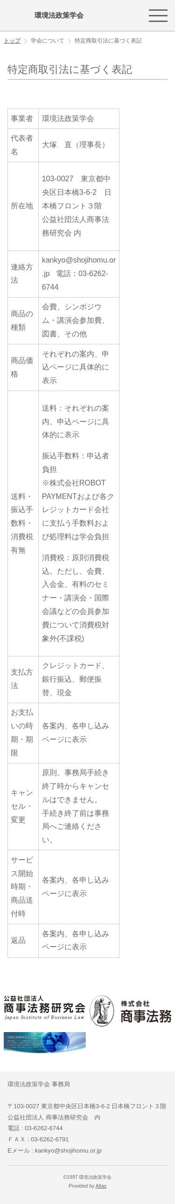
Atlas (101, 1186)
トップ (12, 40)
